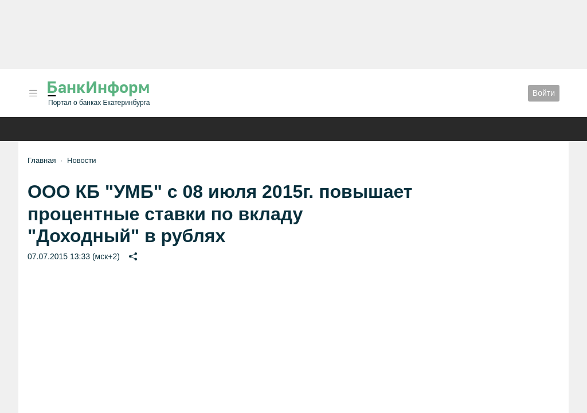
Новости (81, 160)
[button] (33, 93)
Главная (42, 160)
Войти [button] (544, 93)
